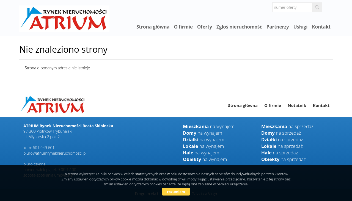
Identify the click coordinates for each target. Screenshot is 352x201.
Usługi (300, 27)
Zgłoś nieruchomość (239, 27)
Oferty (204, 27)
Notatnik (297, 105)
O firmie (183, 27)
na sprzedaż (287, 126)
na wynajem (209, 126)
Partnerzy (277, 27)
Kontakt (321, 27)
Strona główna (153, 27)
